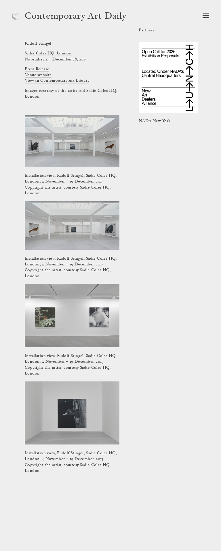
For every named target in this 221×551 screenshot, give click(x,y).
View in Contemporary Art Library (57, 81)
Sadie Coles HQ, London (48, 54)
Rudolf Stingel (38, 44)
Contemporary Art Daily (76, 16)
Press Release (37, 69)
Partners (146, 31)
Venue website (38, 75)
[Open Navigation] (206, 15)
